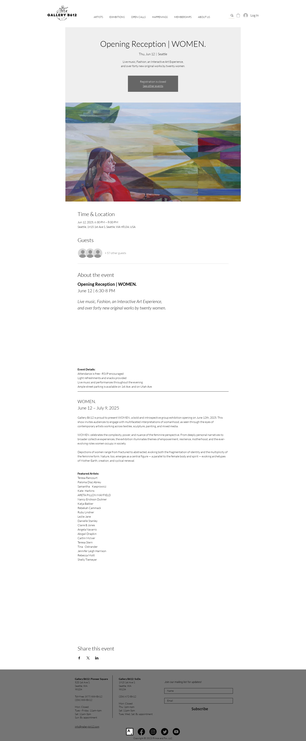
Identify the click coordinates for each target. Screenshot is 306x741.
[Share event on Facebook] (79, 658)
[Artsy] (129, 731)
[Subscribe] (200, 709)
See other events (153, 86)
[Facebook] (141, 731)
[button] (138, 15)
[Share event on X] (88, 658)
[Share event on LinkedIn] (97, 658)
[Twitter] (164, 731)
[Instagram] (153, 731)
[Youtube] (176, 731)
